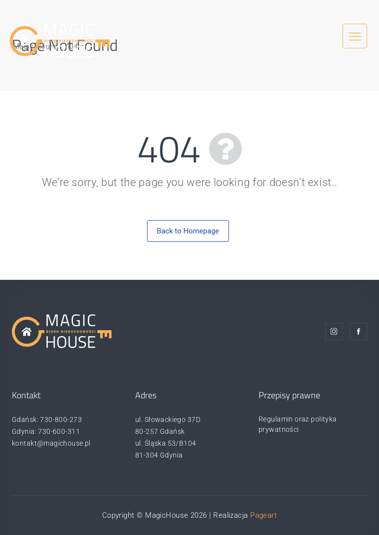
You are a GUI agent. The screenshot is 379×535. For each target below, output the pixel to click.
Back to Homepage (188, 231)
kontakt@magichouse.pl (51, 443)
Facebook (358, 331)
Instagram (333, 331)
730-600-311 (59, 431)
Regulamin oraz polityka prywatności (298, 424)
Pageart (263, 515)
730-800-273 (61, 419)
